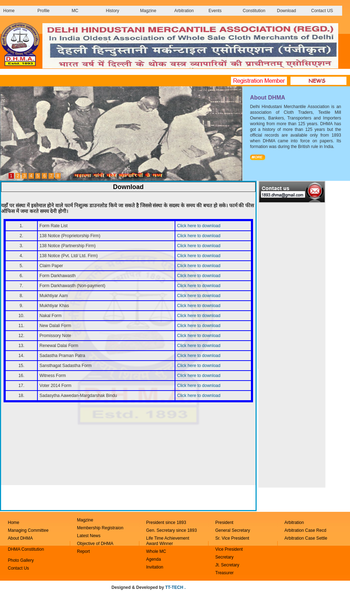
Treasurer (224, 572)
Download (286, 10)
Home (9, 10)
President (224, 522)
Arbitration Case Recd (305, 530)
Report (83, 551)
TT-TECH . (175, 587)
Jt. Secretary (227, 564)
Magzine (148, 10)
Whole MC (156, 551)
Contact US (322, 10)
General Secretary (233, 530)
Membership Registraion (100, 527)
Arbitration (184, 10)
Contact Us (18, 568)
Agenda (153, 559)
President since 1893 (166, 522)
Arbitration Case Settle (305, 538)
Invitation (154, 567)
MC (75, 10)
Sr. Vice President (232, 538)
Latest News (89, 535)
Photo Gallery (21, 560)
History (112, 10)
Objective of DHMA (95, 543)
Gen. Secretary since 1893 (171, 530)
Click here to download (198, 225)
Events (215, 10)
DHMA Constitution (26, 549)
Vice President (229, 549)
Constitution (254, 10)
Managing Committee (28, 530)
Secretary (224, 557)
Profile (43, 10)
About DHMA (20, 538)
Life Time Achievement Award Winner (167, 541)
